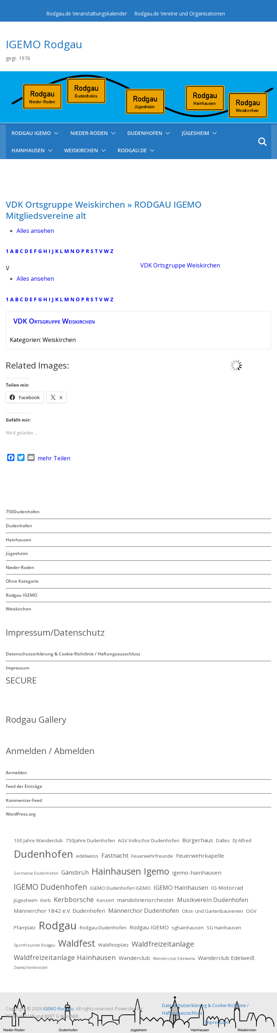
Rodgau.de (132, 150)
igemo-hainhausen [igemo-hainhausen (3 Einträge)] (196, 872)
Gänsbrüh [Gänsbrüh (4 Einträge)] (75, 872)
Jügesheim (195, 133)
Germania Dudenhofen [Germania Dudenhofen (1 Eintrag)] (36, 873)
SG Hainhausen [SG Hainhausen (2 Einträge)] (224, 927)
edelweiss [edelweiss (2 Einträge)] (87, 856)
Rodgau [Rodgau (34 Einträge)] (58, 925)
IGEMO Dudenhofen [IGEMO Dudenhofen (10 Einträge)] (50, 886)
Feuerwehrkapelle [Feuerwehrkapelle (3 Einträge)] (200, 855)
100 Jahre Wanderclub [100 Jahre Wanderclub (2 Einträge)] (38, 840)
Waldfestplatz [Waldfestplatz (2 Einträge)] (113, 945)
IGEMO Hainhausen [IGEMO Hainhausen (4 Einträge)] (181, 887)
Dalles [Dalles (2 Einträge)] (223, 840)
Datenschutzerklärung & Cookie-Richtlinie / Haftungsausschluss (73, 654)
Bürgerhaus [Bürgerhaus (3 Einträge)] (197, 840)
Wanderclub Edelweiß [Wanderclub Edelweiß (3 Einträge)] (226, 957)
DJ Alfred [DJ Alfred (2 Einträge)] (242, 840)
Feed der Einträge (24, 786)
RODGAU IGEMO (31, 133)
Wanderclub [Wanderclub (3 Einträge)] (134, 957)
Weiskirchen (81, 150)
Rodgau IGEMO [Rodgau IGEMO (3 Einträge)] (149, 927)
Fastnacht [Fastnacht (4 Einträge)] (114, 855)
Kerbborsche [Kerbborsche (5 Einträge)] (74, 899)
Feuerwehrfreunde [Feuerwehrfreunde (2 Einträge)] (152, 856)
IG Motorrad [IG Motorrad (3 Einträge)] (227, 887)
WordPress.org (21, 814)
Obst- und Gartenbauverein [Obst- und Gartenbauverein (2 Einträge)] (212, 911)
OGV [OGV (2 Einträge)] (251, 911)
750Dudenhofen (23, 512)
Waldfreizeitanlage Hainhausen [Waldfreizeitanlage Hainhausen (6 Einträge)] (65, 957)
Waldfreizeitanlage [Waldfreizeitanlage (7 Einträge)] (163, 944)
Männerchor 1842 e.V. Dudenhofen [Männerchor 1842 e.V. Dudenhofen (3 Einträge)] (59, 910)
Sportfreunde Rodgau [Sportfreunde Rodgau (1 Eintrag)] (34, 945)
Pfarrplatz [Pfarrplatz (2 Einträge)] (25, 927)
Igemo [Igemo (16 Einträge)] (156, 871)
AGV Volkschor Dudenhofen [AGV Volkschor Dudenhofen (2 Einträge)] (148, 840)
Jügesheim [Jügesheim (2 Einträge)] (26, 900)
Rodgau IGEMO (21, 595)
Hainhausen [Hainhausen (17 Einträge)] (116, 871)
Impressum (17, 668)
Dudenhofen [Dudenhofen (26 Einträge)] (43, 854)
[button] (55, 133)
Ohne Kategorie (22, 581)
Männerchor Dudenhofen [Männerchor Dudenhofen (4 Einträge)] (143, 910)
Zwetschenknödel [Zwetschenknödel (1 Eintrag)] (31, 967)
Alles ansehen (35, 231)
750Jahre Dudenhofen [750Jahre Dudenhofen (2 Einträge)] (90, 840)
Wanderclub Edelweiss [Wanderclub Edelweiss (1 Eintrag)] (174, 958)
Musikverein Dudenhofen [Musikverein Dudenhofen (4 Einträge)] (212, 900)
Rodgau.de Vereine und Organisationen (179, 13)
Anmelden (16, 773)
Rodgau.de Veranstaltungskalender (86, 13)
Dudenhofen (144, 133)
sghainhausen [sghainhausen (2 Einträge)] (188, 927)
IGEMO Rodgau (44, 44)
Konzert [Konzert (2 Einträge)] (105, 900)
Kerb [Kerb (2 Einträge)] (45, 900)
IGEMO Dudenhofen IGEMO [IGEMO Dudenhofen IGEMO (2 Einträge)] (120, 888)
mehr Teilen (54, 458)
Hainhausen (28, 150)
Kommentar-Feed (24, 800)
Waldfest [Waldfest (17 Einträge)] (76, 943)
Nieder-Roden (89, 133)
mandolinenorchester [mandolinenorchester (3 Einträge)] (145, 899)
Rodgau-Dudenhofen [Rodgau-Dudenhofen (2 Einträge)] (103, 927)
